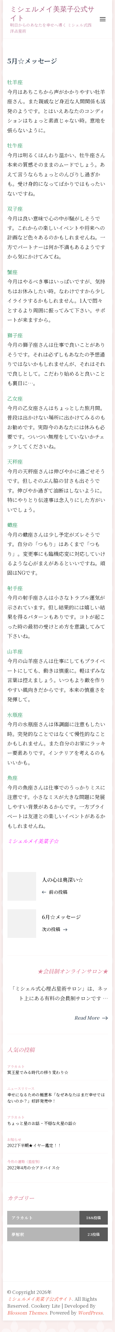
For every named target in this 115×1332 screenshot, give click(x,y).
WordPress (90, 1312)
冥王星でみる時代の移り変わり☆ (37, 1072)
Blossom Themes (27, 1312)
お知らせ (14, 1139)
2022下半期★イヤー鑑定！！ (34, 1145)
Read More (86, 1017)
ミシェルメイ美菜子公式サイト (52, 13)
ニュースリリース (21, 1088)
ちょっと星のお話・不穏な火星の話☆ (41, 1123)
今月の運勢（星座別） (24, 1161)
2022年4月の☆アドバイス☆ (33, 1167)
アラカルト (16, 1066)
